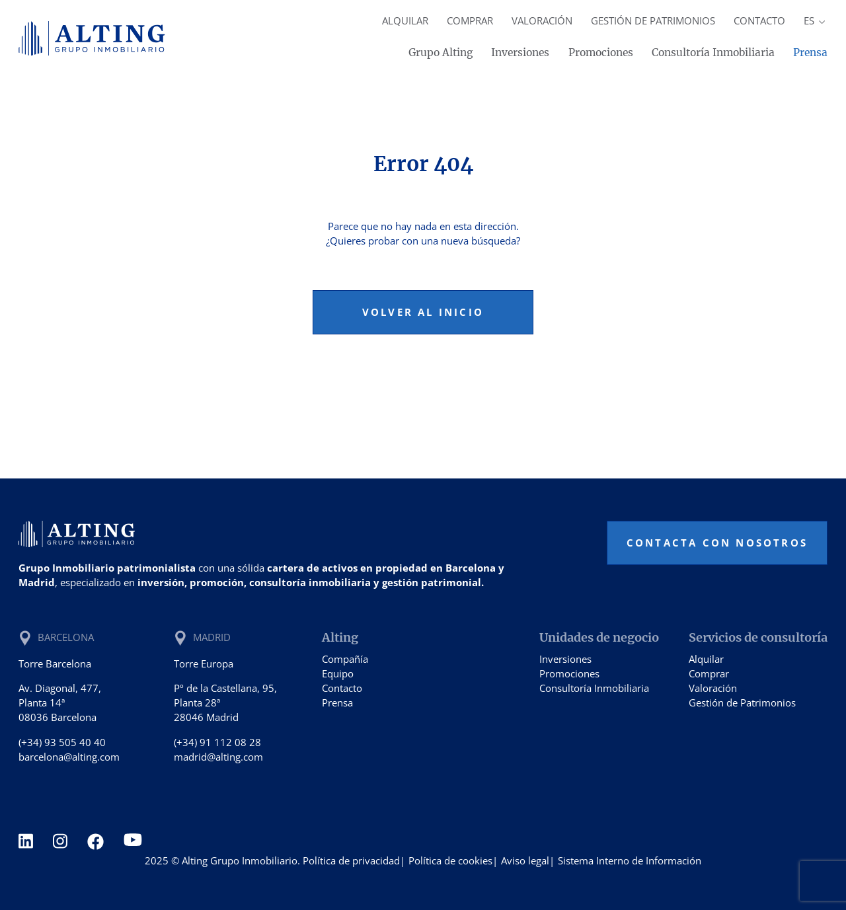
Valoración (542, 20)
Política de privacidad (351, 860)
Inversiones (520, 52)
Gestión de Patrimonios (653, 20)
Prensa (810, 52)
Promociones (600, 52)
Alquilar (405, 20)
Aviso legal (525, 860)
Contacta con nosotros (717, 542)
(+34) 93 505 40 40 (62, 742)
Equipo (338, 673)
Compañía (345, 659)
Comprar (470, 20)
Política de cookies (450, 860)
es (815, 20)
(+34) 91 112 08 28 (217, 742)
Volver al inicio (423, 312)
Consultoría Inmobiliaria (713, 52)
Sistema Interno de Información (629, 860)
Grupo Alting (440, 52)
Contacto (759, 20)
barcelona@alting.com (69, 756)
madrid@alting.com (218, 756)
